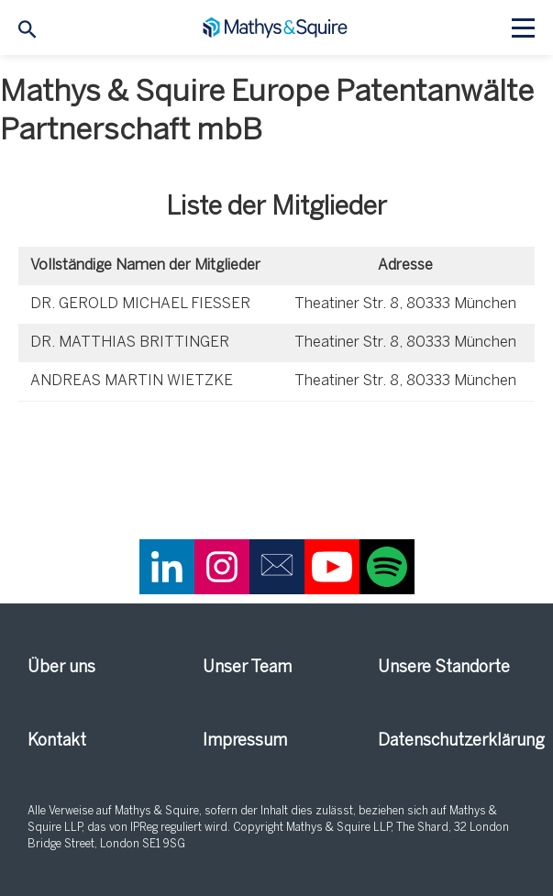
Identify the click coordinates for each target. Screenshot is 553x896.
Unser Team (247, 668)
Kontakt (57, 741)
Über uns (61, 668)
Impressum (245, 741)
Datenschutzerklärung (451, 741)
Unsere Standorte (444, 668)
